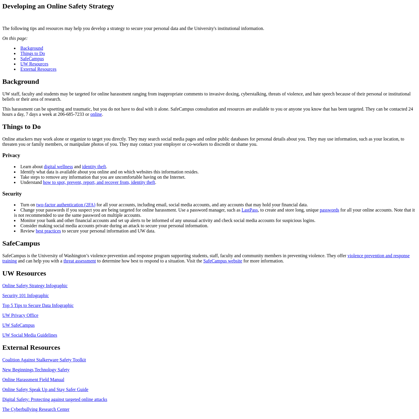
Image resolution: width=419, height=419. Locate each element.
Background (31, 48)
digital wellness (58, 166)
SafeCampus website (222, 260)
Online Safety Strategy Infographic (35, 285)
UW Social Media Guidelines (29, 335)
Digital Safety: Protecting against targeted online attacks (54, 399)
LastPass (250, 209)
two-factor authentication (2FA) (65, 204)
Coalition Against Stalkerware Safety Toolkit (44, 359)
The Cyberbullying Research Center (36, 409)
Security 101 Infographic (25, 295)
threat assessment (79, 260)
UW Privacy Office (20, 315)
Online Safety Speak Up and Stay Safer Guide (45, 389)
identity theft (94, 166)
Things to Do (32, 53)
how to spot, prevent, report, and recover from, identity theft (99, 182)
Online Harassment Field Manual (33, 379)
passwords (329, 209)
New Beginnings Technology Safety (36, 369)
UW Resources (34, 63)
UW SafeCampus (18, 325)
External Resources (38, 69)
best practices (48, 230)
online (96, 114)
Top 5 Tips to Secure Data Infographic (38, 305)
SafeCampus (32, 58)
